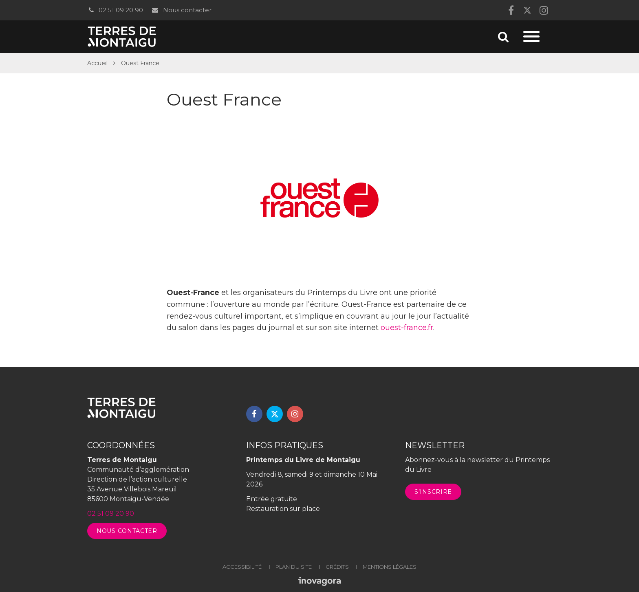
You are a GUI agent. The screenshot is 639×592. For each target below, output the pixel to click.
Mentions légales (389, 566)
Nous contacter (181, 10)
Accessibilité (242, 566)
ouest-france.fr (407, 327)
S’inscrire (433, 491)
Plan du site (293, 566)
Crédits (337, 566)
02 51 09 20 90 (115, 10)
